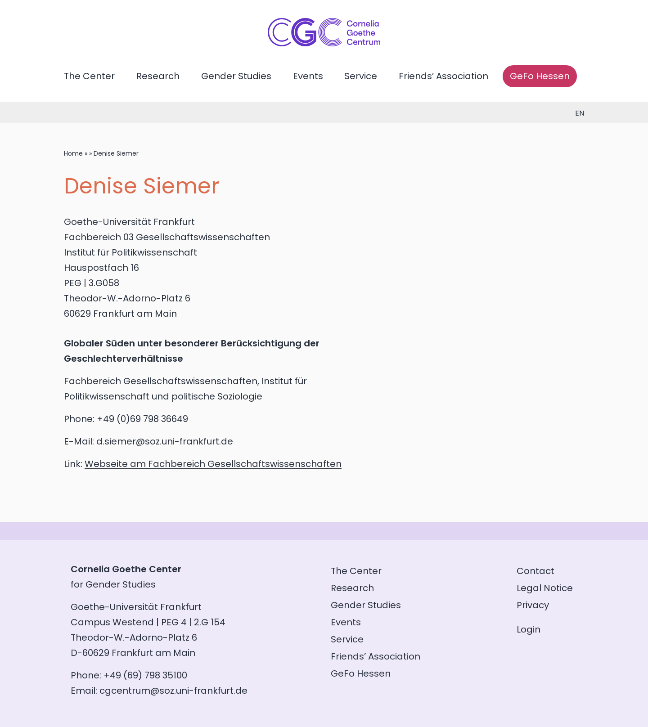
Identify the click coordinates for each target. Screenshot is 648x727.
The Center (89, 76)
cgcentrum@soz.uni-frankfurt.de (173, 690)
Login (528, 629)
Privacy (533, 605)
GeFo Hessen (540, 76)
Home (73, 153)
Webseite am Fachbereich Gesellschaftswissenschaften (213, 464)
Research (158, 76)
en (579, 113)
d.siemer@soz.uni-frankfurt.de (164, 441)
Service (360, 76)
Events (308, 76)
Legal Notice (545, 588)
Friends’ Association (443, 76)
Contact (535, 571)
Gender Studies (236, 76)
